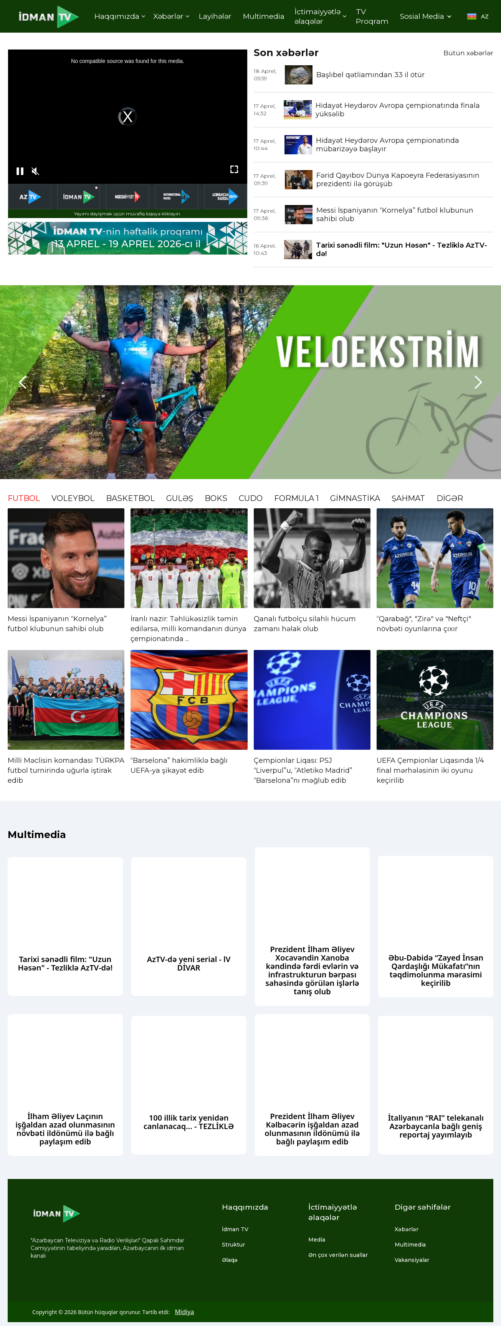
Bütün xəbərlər (468, 53)
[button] (119, 16)
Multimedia (263, 16)
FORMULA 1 (296, 498)
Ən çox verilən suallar (338, 1255)
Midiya (184, 1312)
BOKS (216, 498)
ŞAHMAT (408, 498)
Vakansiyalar (412, 1260)
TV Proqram (372, 16)
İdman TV (235, 1229)
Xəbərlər (406, 1229)
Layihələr (215, 16)
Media (316, 1239)
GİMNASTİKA (355, 498)
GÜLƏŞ (179, 498)
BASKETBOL (130, 498)
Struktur (233, 1244)
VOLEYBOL (72, 498)
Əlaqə (230, 1260)
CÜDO (251, 498)
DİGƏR (450, 498)
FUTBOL (24, 498)
